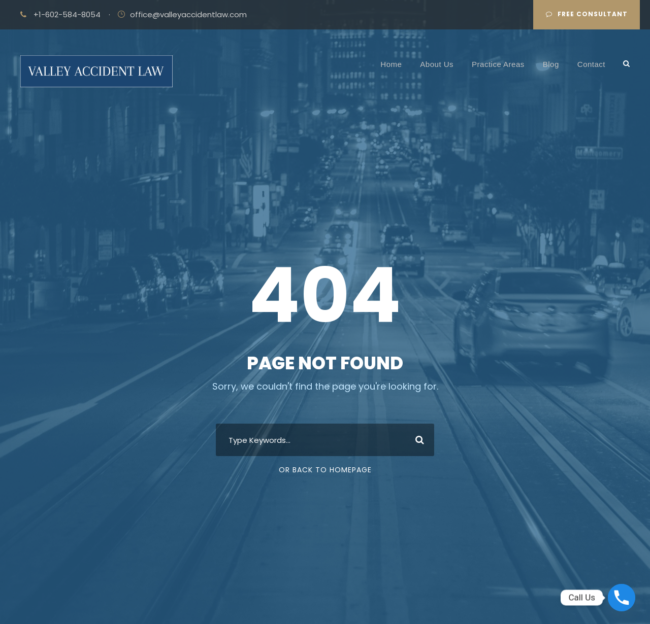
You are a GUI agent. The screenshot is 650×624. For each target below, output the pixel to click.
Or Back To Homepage (325, 470)
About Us (436, 64)
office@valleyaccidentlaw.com (188, 14)
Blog (551, 64)
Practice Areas (498, 64)
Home (391, 64)
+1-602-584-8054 (67, 14)
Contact (591, 64)
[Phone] (621, 597)
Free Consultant (587, 14)
